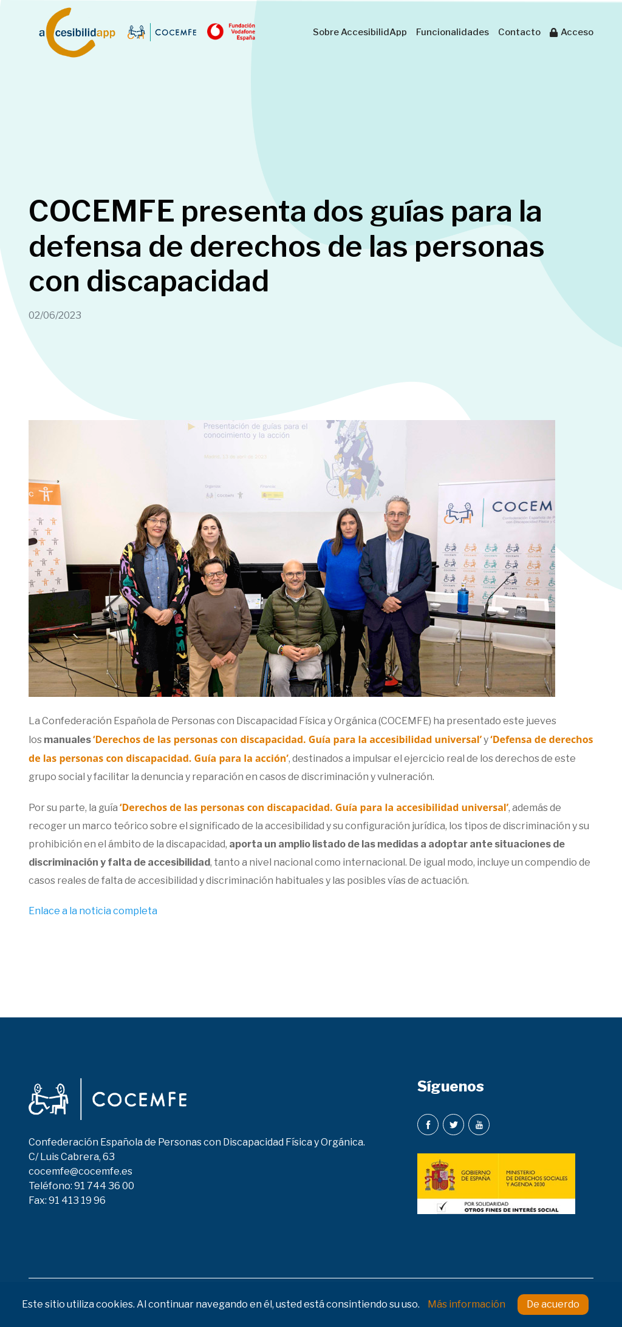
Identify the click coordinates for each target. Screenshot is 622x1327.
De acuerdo (553, 1304)
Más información (466, 1304)
